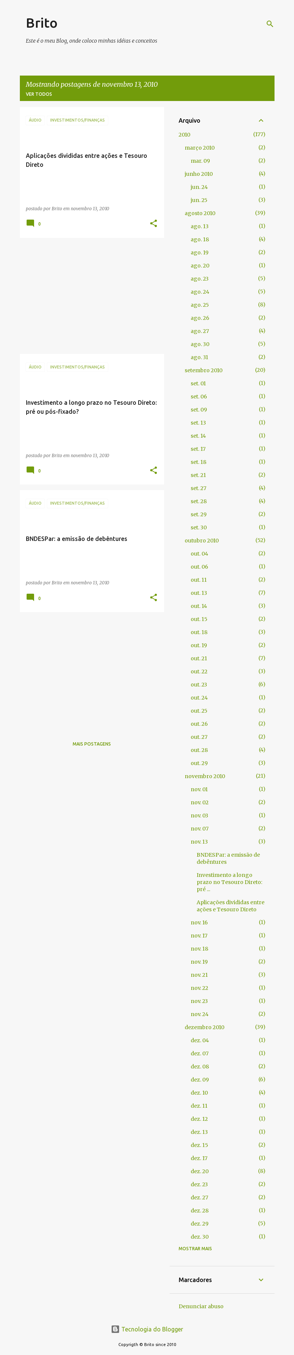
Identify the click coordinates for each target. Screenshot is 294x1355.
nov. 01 (199, 789)
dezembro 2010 (204, 1027)
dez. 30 (200, 1236)
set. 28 (199, 501)
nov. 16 (199, 922)
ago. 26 (200, 318)
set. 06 (199, 396)
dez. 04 (200, 1040)
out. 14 (199, 606)
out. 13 (199, 593)
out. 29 (199, 763)
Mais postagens (92, 743)
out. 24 (199, 697)
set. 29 (199, 514)
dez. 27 (199, 1197)
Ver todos (39, 94)
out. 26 (199, 724)
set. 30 (199, 527)
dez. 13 (199, 1132)
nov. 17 (199, 935)
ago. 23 (200, 278)
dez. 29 (200, 1223)
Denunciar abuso (201, 1306)
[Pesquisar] (270, 24)
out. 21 (199, 658)
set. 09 (199, 409)
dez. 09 (200, 1079)
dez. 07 (200, 1053)
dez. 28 (200, 1210)
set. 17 (198, 449)
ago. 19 (200, 252)
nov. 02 (200, 802)
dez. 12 (199, 1119)
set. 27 (198, 488)
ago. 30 (200, 344)
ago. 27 (200, 331)
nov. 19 (199, 961)
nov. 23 (199, 1001)
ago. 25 (200, 305)
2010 (184, 134)
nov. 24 (200, 1014)
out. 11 (199, 579)
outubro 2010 (202, 540)
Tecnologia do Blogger (147, 1329)
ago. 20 (200, 265)
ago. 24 (200, 291)
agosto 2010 (200, 213)
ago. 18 (200, 239)
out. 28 (199, 750)
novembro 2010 (205, 776)
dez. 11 (199, 1105)
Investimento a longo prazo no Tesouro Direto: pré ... (229, 882)
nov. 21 (199, 975)
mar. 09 (200, 160)
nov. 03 (199, 815)
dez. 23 (199, 1184)
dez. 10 (199, 1092)
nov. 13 (199, 841)
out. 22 (199, 671)
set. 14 (198, 435)
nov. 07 (200, 828)
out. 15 (199, 619)
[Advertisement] (89, 296)
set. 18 (198, 462)
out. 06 (199, 566)
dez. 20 (200, 1171)
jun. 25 (199, 200)
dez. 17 (199, 1158)
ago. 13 (200, 226)
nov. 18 (199, 948)
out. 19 (199, 645)
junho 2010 (199, 174)
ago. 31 (199, 357)
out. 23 (199, 684)
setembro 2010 (203, 370)
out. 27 (199, 737)
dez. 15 (199, 1145)
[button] (153, 224)
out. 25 (199, 710)
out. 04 (199, 553)
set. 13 (198, 422)
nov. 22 (199, 988)
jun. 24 (199, 187)
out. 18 (199, 632)
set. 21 (198, 475)
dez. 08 (200, 1066)
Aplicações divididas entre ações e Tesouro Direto (230, 906)
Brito (42, 22)
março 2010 (200, 147)
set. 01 (198, 383)
